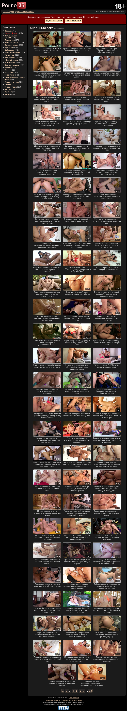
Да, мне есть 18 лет (54, 21)
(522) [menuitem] (12, 55)
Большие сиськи (11, 43)
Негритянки (9, 75)
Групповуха (9, 55)
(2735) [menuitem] (14, 45)
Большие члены (11, 45)
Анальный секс (11, 33)
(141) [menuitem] (12, 75)
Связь (80, 700)
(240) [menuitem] (10, 89)
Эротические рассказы (24, 12)
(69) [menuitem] (10, 92)
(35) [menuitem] (10, 84)
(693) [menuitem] (14, 65)
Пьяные (8, 84)
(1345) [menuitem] (11, 72)
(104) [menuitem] (10, 31)
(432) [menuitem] (10, 70)
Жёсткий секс (10, 62)
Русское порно (11, 87)
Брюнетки (9, 47)
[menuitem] (8, 12)
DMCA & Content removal (69, 700)
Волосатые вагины (12, 52)
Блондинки (9, 40)
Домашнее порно (12, 58)
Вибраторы (9, 50)
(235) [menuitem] (11, 37)
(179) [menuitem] (10, 67)
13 (90, 690)
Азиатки (8, 31)
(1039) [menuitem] (10, 94)
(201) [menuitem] (15, 52)
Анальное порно (74, 697)
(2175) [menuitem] (14, 43)
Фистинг (8, 92)
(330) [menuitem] (14, 58)
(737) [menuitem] (12, 62)
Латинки (8, 67)
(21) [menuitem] (15, 78)
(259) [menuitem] (13, 87)
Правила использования (52, 700)
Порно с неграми (12, 82)
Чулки (7, 94)
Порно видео (8, 12)
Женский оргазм (11, 60)
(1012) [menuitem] (14, 33)
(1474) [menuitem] (12, 40)
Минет (7, 70)
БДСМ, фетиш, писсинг (11, 37)
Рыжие (8, 89)
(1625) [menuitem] (11, 47)
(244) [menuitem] (14, 82)
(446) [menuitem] (12, 50)
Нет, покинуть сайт (73, 21)
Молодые (9, 72)
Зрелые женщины (12, 65)
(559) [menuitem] (14, 60)
